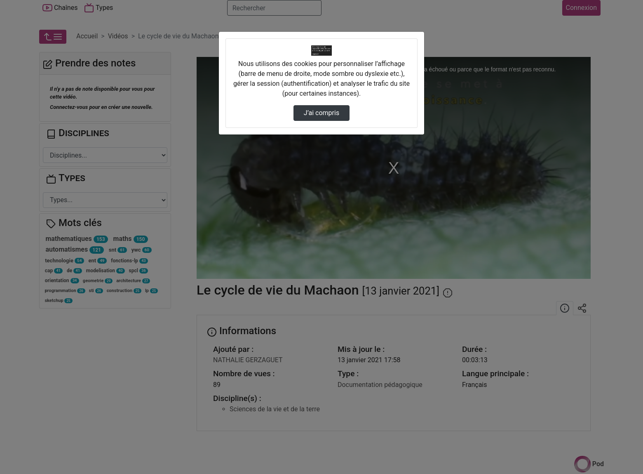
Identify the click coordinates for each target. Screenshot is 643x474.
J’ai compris (321, 113)
